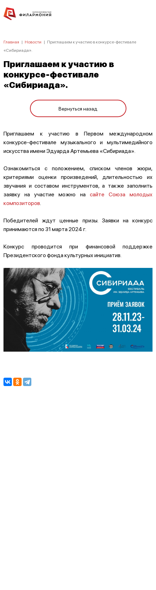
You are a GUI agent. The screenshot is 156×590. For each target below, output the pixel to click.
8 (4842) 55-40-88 (78, 557)
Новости (33, 41)
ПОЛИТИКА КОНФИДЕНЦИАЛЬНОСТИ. (78, 491)
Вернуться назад (78, 108)
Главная (11, 41)
